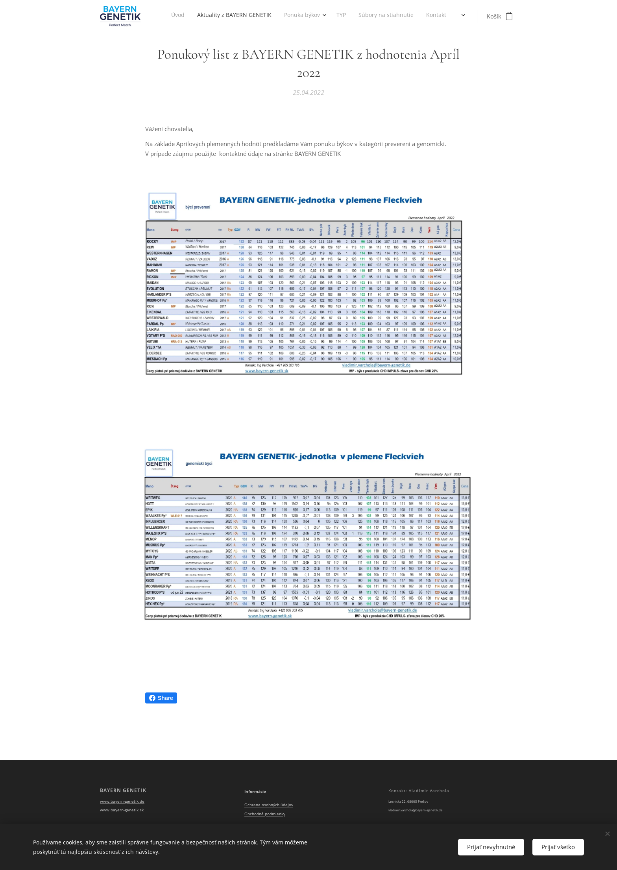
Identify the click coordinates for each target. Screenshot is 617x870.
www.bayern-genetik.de (122, 801)
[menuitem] (348, 16)
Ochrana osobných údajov (268, 805)
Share (161, 698)
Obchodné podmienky (264, 813)
